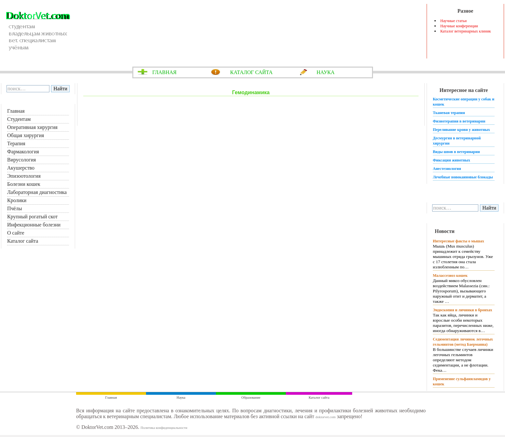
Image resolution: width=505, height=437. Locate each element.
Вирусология (21, 159)
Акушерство (20, 168)
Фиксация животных (451, 160)
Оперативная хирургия (32, 127)
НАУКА (325, 72)
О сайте (15, 233)
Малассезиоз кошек (450, 275)
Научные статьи (453, 21)
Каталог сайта (22, 241)
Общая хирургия (25, 135)
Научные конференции (459, 26)
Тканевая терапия (449, 112)
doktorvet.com (325, 417)
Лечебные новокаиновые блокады (463, 177)
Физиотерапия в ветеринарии (459, 121)
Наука (181, 397)
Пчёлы (14, 208)
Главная (16, 111)
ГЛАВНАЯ (164, 72)
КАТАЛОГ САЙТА (251, 72)
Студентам (19, 119)
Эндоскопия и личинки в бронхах (462, 310)
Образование (250, 397)
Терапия (16, 143)
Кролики (16, 200)
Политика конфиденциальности (163, 428)
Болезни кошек (23, 184)
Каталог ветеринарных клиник (465, 31)
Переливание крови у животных (461, 129)
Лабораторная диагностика (37, 192)
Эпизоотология (24, 176)
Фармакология (23, 151)
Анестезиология (447, 168)
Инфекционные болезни (33, 224)
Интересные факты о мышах (458, 241)
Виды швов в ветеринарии (456, 151)
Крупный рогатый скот (32, 216)
